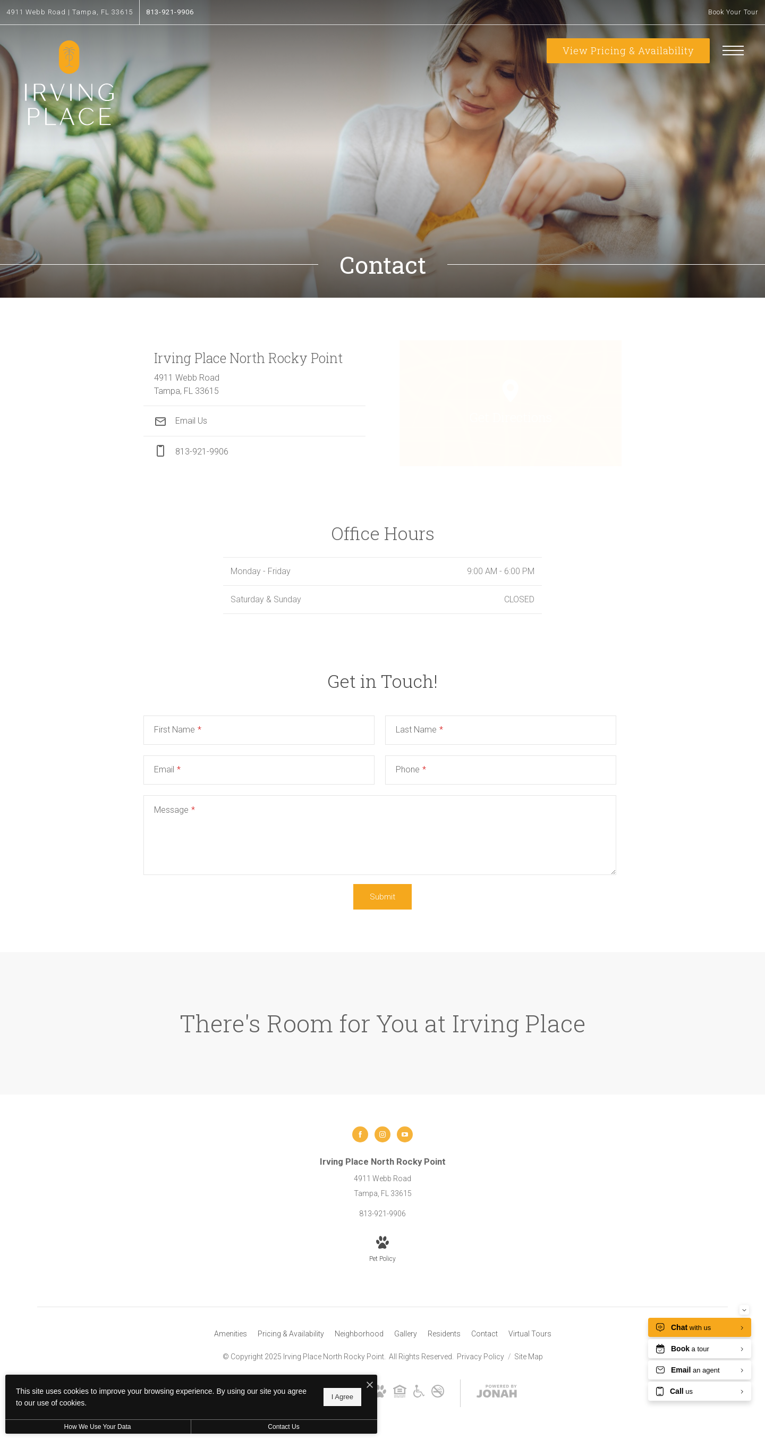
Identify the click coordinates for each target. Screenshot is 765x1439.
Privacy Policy (480, 1356)
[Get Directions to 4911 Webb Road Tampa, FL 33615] (69, 12)
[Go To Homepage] (69, 83)
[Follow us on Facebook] (360, 1134)
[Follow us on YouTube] (405, 1134)
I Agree (342, 1397)
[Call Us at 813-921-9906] (170, 12)
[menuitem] (230, 1334)
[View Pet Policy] (382, 1250)
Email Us (180, 421)
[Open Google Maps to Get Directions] (511, 403)
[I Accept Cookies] (370, 1385)
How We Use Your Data (97, 1426)
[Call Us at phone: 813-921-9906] (254, 451)
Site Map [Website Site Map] (528, 1356)
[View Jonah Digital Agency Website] (497, 1393)
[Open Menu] (733, 50)
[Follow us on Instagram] (382, 1134)
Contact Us (283, 1426)
